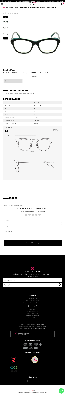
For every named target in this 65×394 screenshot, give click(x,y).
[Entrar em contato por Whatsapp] (61, 391)
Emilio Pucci (9, 70)
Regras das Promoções (32, 300)
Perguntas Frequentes (32, 315)
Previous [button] (5, 17)
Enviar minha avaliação (33, 243)
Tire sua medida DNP (32, 313)
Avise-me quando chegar (14, 81)
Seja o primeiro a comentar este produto (13, 205)
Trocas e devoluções (32, 311)
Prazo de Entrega (32, 317)
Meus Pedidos (32, 309)
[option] (5, 21)
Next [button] (5, 38)
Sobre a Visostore (32, 298)
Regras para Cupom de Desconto (32, 302)
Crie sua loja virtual (22, 392)
